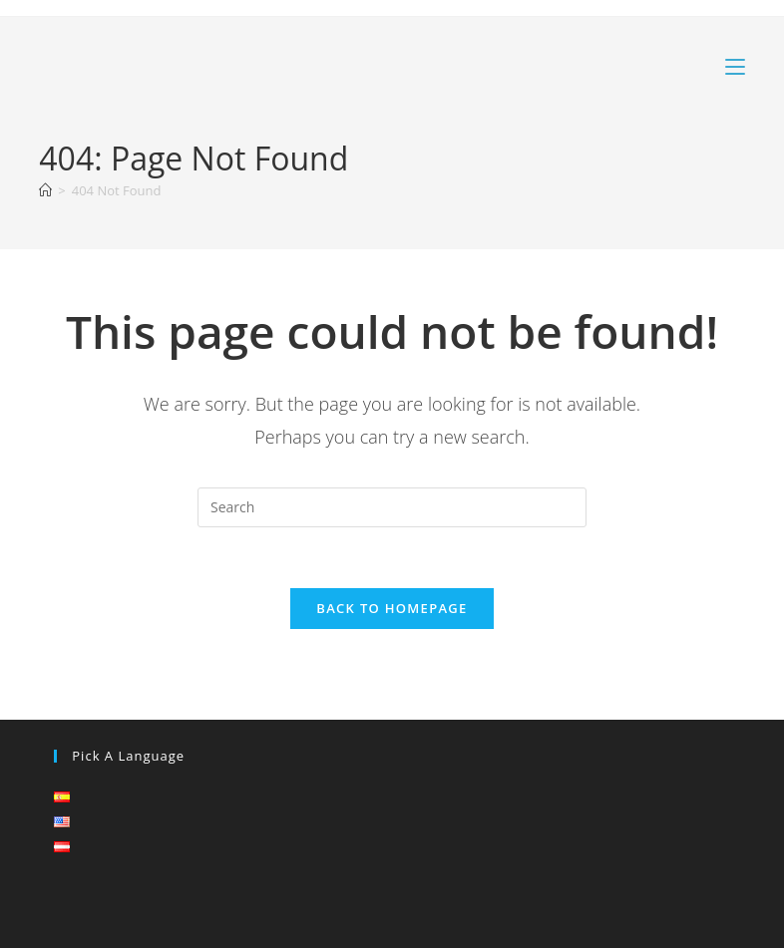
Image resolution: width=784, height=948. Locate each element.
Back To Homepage (391, 608)
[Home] (45, 190)
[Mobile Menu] (735, 67)
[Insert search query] (392, 507)
